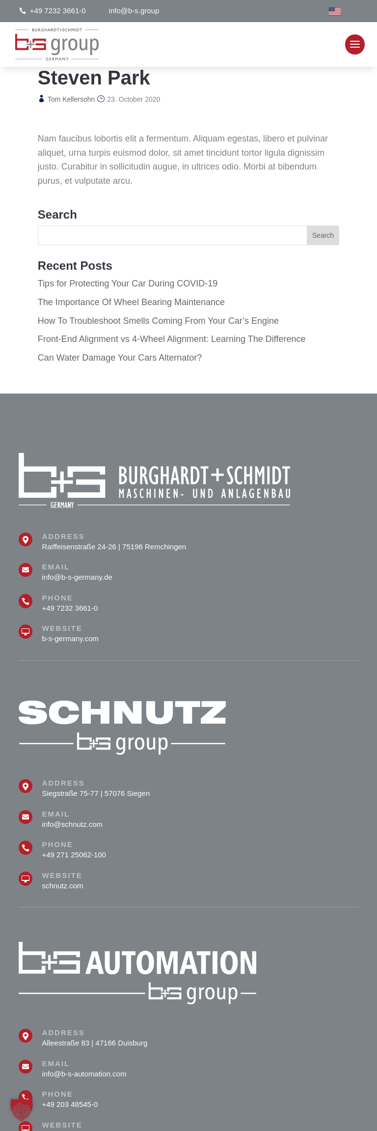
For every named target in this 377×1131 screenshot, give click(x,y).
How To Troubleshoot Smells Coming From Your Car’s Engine (158, 321)
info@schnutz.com (72, 824)
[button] (21, 1109)
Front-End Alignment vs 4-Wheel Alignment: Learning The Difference (172, 339)
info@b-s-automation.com (84, 1074)
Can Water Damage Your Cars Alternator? (120, 358)
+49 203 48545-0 (70, 1104)
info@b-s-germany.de (77, 577)
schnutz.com (62, 885)
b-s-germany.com (70, 638)
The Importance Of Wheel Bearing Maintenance (131, 302)
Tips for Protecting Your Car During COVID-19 (128, 283)
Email (56, 567)
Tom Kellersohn (71, 99)
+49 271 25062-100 (74, 854)
